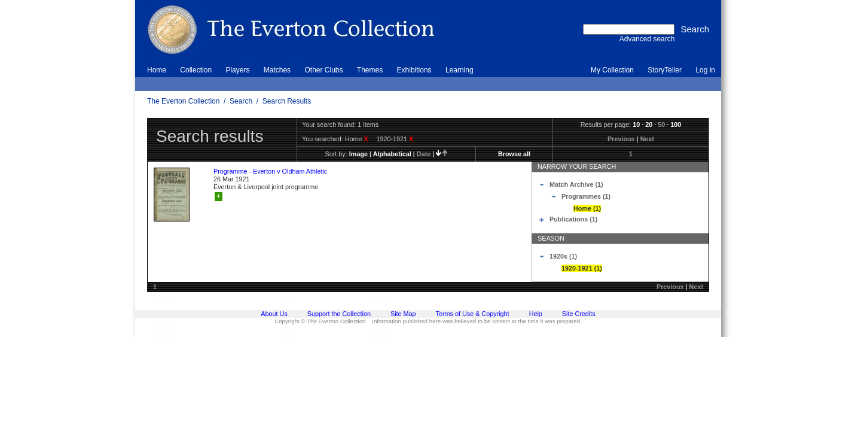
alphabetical (392, 153)
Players (237, 70)
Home (156, 70)
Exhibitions (414, 70)
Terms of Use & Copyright (472, 313)
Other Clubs (323, 70)
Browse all (514, 153)
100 (675, 124)
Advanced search (647, 39)
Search (241, 101)
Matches (277, 70)
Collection (196, 70)
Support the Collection (339, 313)
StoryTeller (665, 70)
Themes (370, 70)
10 (636, 124)
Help (535, 313)
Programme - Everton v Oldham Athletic (270, 171)
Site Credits (579, 313)
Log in (705, 70)
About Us (274, 313)
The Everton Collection (183, 101)
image (358, 153)
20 (648, 124)
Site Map (403, 313)
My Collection (612, 70)
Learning (459, 70)
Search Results (286, 101)
